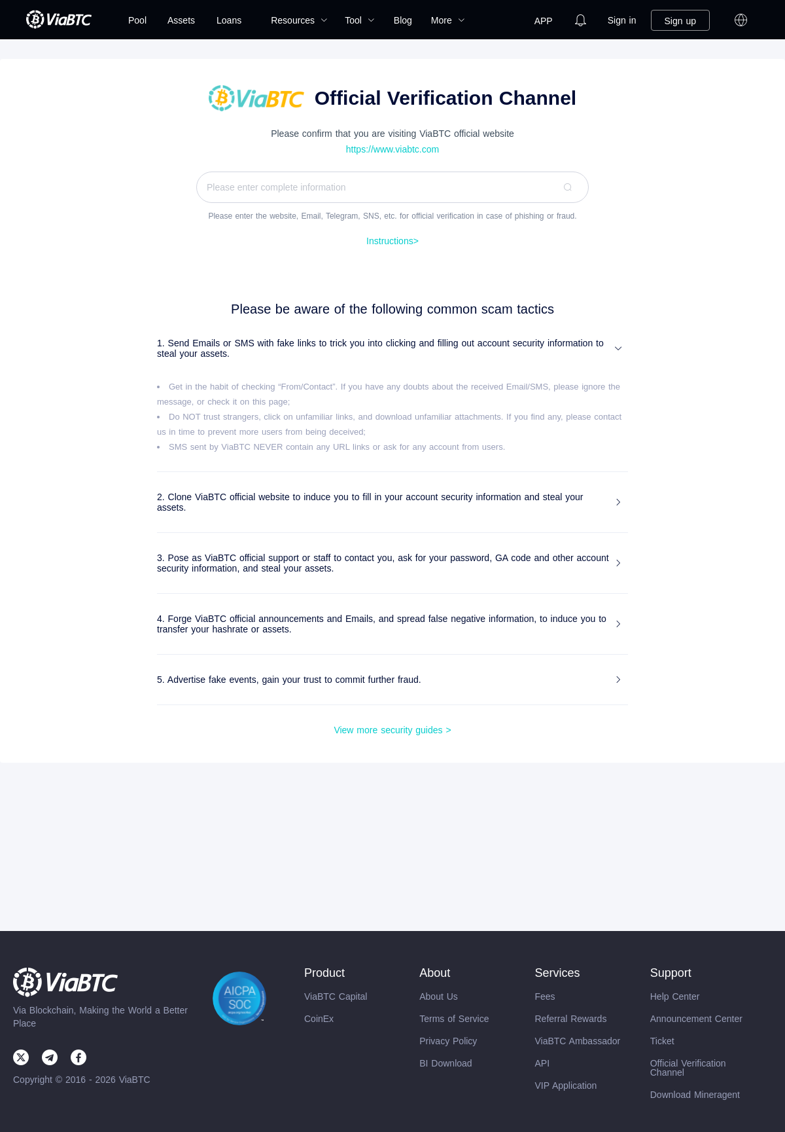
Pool (137, 20)
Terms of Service (454, 1018)
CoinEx (319, 1018)
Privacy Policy (448, 1041)
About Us (438, 996)
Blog (403, 20)
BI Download (445, 1063)
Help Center (675, 996)
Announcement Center (696, 1018)
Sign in (622, 20)
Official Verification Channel (688, 1068)
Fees (544, 996)
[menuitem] (137, 20)
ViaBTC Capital (335, 996)
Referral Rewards (570, 1018)
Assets (181, 20)
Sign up (680, 21)
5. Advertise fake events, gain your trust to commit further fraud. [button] (390, 679)
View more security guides (392, 730)
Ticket (662, 1041)
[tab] (392, 348)
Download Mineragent (695, 1094)
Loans (229, 20)
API (542, 1063)
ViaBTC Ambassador (577, 1041)
